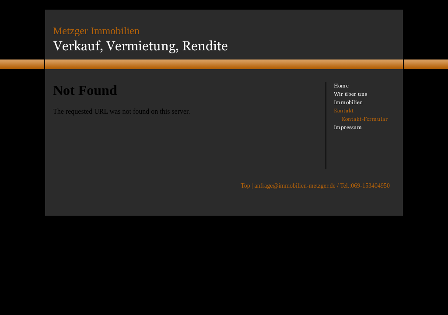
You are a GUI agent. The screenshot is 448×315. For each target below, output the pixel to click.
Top (245, 185)
